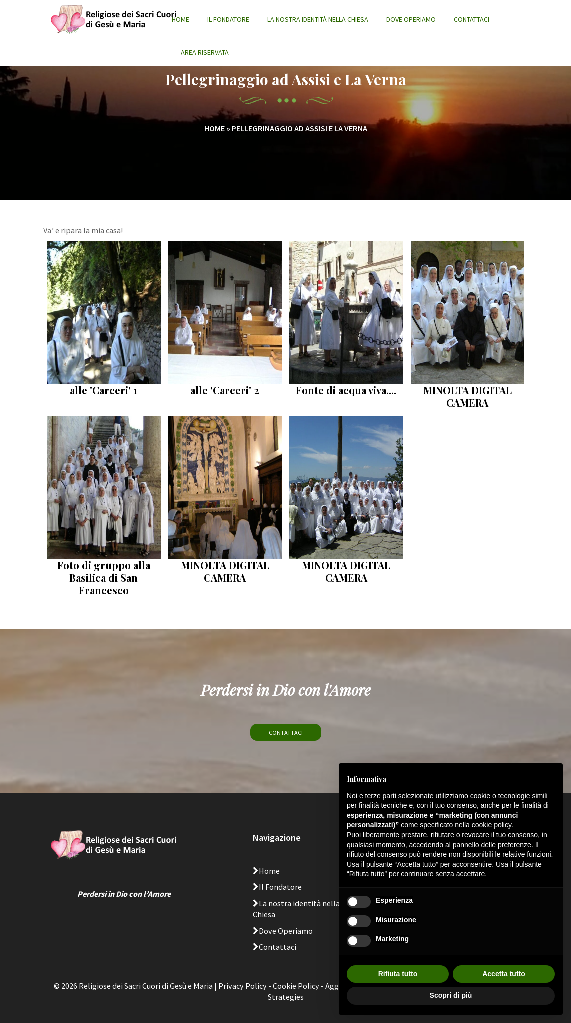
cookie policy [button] (491, 825)
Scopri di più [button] (451, 996)
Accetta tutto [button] (503, 974)
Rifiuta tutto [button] (398, 974)
